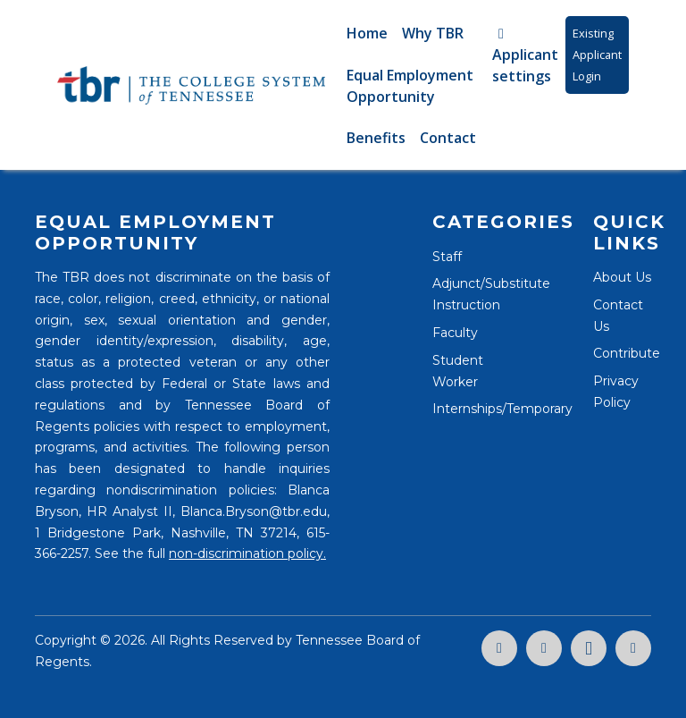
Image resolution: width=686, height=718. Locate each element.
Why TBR (433, 33)
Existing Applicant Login (597, 54)
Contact (448, 138)
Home (367, 33)
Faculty (455, 333)
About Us (622, 277)
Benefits (376, 138)
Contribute (626, 353)
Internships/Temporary (502, 409)
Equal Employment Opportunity (410, 85)
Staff (447, 257)
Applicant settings (525, 56)
